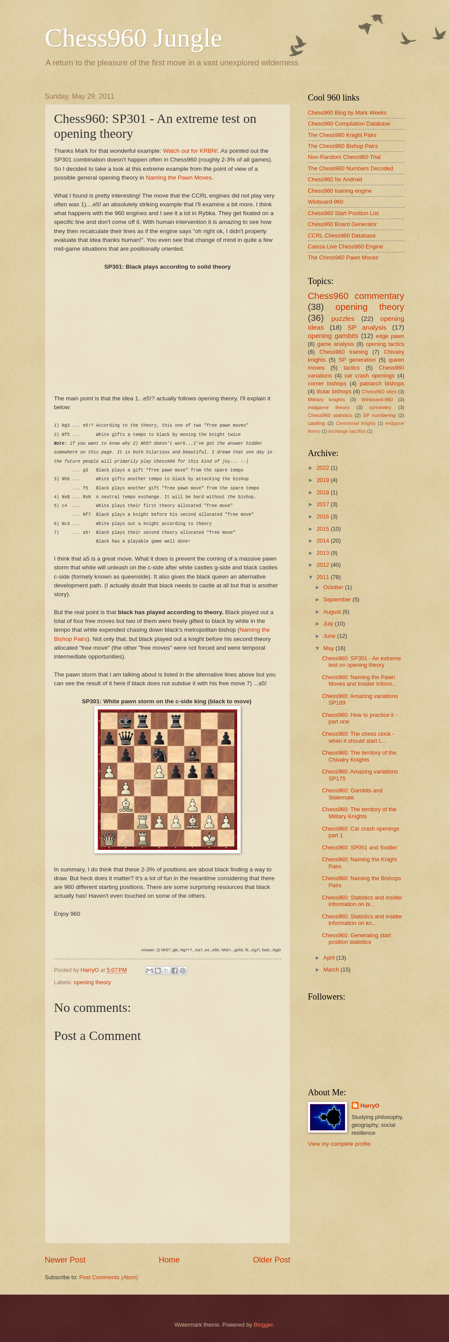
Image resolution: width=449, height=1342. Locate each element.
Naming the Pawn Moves (179, 177)
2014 (324, 540)
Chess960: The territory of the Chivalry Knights (359, 756)
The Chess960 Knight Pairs (342, 135)
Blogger (263, 1324)
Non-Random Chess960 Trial (344, 157)
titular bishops (334, 391)
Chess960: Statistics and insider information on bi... (362, 900)
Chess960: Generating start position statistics (356, 938)
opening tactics (385, 344)
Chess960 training (343, 352)
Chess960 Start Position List (343, 213)
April (329, 957)
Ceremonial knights (355, 423)
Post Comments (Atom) (108, 1277)
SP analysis (366, 327)
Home (169, 1260)
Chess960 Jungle (133, 37)
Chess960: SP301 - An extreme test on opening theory (361, 661)
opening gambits (333, 335)
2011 (324, 577)
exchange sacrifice (347, 431)
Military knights (326, 399)
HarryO (370, 1105)
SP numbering (379, 415)
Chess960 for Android (335, 179)
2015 (324, 528)
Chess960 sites (379, 391)
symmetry (380, 407)
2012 (324, 564)
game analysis (335, 344)
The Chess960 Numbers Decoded (350, 168)
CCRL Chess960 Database (342, 235)
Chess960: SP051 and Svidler (359, 847)
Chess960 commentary (356, 296)
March (331, 969)
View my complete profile (339, 1144)
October (334, 587)
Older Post (271, 1260)
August (332, 611)
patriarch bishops (382, 383)
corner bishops (327, 383)
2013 (324, 553)
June (330, 636)
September (338, 599)
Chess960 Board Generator (342, 224)
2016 (324, 516)
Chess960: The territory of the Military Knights (359, 812)
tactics (352, 367)
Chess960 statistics (330, 415)
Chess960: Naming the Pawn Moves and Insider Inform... (359, 680)
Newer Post (65, 1260)
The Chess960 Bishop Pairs (343, 146)
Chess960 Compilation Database (349, 123)
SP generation (357, 359)
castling (316, 423)
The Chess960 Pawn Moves (343, 257)
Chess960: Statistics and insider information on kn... (362, 919)
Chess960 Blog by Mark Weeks (347, 112)
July (329, 623)
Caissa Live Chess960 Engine (345, 246)
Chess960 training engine (340, 190)
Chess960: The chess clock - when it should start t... (358, 737)
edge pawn (390, 336)
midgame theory (328, 407)
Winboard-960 (325, 201)
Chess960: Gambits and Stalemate (352, 793)
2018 (324, 492)
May (329, 648)
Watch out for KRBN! (190, 151)
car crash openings (370, 375)
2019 (324, 480)
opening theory (92, 982)
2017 (324, 504)
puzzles (342, 318)
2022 (324, 467)
